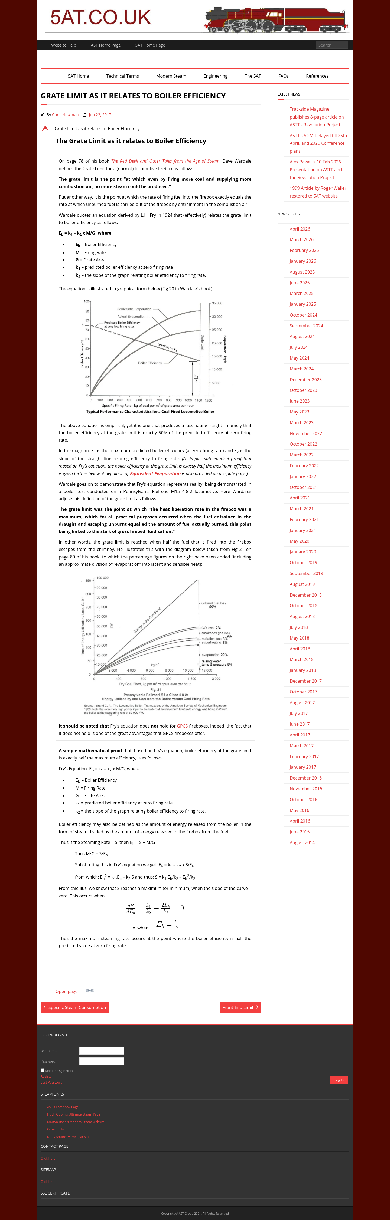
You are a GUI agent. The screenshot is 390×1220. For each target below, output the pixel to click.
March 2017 (302, 746)
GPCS (182, 726)
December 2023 (306, 380)
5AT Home (78, 76)
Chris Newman (65, 114)
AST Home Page (106, 45)
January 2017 (303, 767)
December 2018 (306, 595)
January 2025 (303, 304)
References (317, 76)
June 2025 (300, 283)
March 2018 (302, 659)
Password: (48, 1061)
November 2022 (306, 433)
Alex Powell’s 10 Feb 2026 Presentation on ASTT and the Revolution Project (316, 169)
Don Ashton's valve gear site (68, 1136)
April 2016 (300, 821)
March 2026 (302, 239)
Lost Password (52, 1082)
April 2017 (300, 735)
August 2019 (302, 584)
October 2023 (303, 390)
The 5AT (253, 76)
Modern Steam (171, 76)
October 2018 (303, 606)
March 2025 (302, 293)
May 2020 (299, 541)
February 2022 (304, 466)
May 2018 (299, 638)
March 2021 (302, 509)
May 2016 (299, 810)
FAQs (283, 76)
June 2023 (300, 401)
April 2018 (300, 649)
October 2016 (303, 800)
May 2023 (299, 412)
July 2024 (299, 347)
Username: (49, 1050)
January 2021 (303, 530)
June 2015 (300, 832)
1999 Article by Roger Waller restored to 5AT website (318, 192)
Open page (75, 990)
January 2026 (303, 261)
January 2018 (303, 670)
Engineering (215, 76)
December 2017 (306, 681)
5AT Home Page (150, 45)
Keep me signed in (59, 1070)
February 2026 (304, 250)
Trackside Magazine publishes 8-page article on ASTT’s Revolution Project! (317, 117)
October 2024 (303, 315)
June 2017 (300, 724)
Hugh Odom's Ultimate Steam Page (73, 1114)
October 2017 (303, 692)
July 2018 (299, 627)
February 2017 (304, 756)
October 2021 (303, 487)
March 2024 (302, 369)
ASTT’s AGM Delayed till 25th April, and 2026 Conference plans (318, 143)
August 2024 (302, 336)
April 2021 (300, 498)
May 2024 (299, 358)
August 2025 (302, 272)
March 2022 (302, 455)
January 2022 (303, 476)
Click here (48, 1158)
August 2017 (302, 703)
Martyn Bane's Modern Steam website (76, 1122)
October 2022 (303, 444)
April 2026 (300, 229)
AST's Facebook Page (63, 1107)
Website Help (63, 45)
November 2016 (306, 789)
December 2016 (306, 778)
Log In (339, 1080)
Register (47, 1076)
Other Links (55, 1129)
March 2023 (302, 423)
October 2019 (303, 562)
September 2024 (306, 326)
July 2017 (299, 713)
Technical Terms (122, 76)
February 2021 (304, 519)
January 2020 (303, 552)
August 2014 (302, 843)
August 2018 (302, 616)
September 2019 (306, 573)
